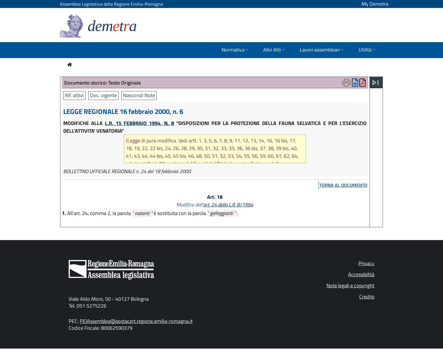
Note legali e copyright (350, 285)
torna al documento (343, 185)
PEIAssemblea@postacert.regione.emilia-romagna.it (136, 321)
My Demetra (375, 4)
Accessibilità (361, 274)
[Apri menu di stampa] (346, 82)
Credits (366, 296)
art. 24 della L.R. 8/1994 (228, 204)
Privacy (366, 263)
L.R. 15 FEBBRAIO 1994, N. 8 (139, 123)
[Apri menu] (375, 82)
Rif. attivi (74, 95)
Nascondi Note (139, 95)
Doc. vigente (103, 95)
